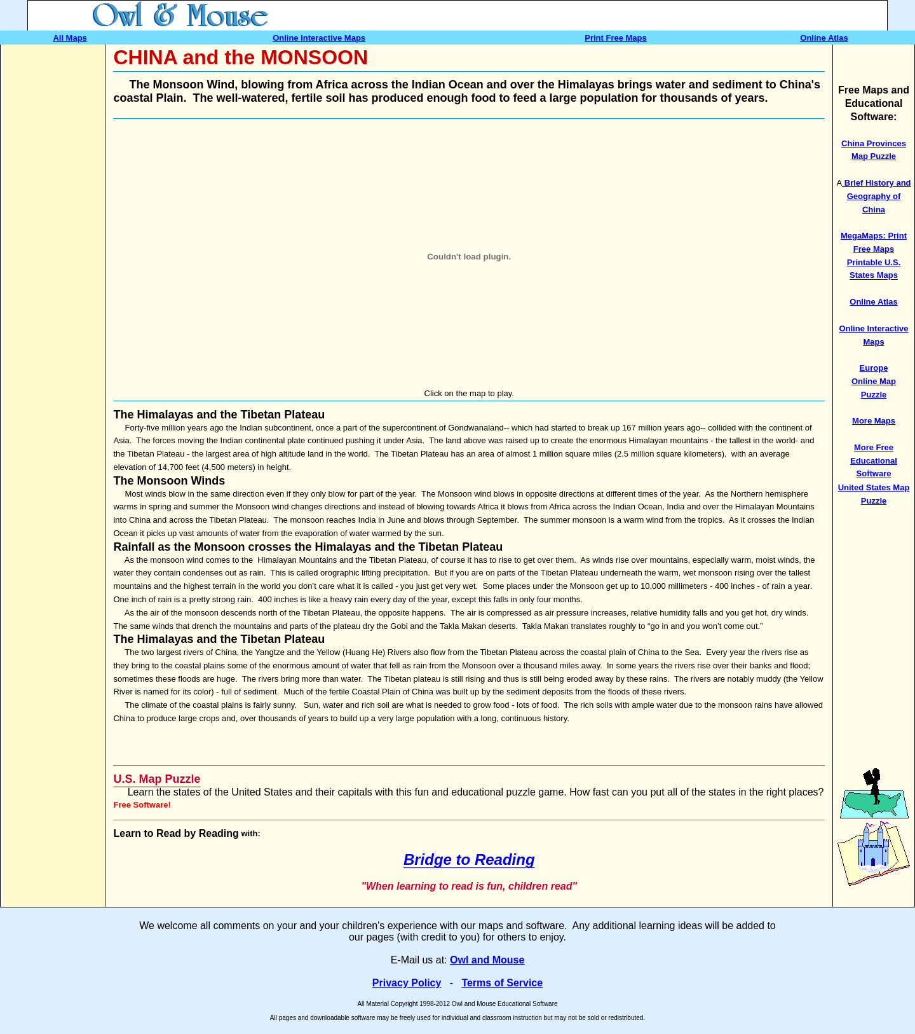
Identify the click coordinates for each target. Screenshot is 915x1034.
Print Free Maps (616, 38)
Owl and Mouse (487, 960)
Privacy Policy (407, 982)
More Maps (873, 420)
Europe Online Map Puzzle (873, 381)
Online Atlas (824, 38)
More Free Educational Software (873, 461)
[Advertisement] (54, 235)
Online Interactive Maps (319, 38)
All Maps (69, 38)
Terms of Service (502, 982)
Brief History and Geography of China (876, 196)
